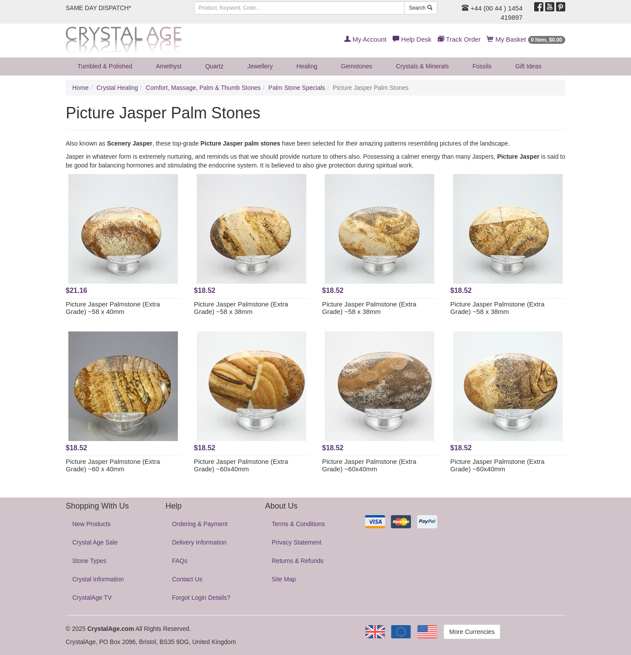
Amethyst (168, 66)
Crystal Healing (117, 87)
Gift (528, 66)
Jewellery (260, 66)
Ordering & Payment (200, 523)
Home (80, 87)
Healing (307, 66)
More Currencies (471, 631)
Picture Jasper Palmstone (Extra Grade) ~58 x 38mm (241, 307)
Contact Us (187, 579)
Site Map (284, 579)
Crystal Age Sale (95, 542)
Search (420, 8)
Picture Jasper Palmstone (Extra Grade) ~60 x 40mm (113, 465)
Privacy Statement (297, 542)
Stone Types (89, 560)
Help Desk (412, 39)
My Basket (526, 39)
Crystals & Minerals (422, 66)
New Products (91, 523)
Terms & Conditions (298, 523)
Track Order (459, 39)
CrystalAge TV (92, 597)
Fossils (482, 66)
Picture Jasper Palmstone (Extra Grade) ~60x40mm (241, 465)
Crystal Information (98, 579)
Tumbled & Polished (105, 66)
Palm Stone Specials (297, 87)
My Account (365, 39)
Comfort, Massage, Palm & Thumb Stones (203, 87)
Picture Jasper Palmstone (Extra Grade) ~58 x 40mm (113, 307)
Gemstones (356, 66)
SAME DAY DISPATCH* (98, 7)
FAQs (180, 560)
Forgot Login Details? (201, 597)
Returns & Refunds (297, 560)
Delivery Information (199, 542)
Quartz (214, 66)
